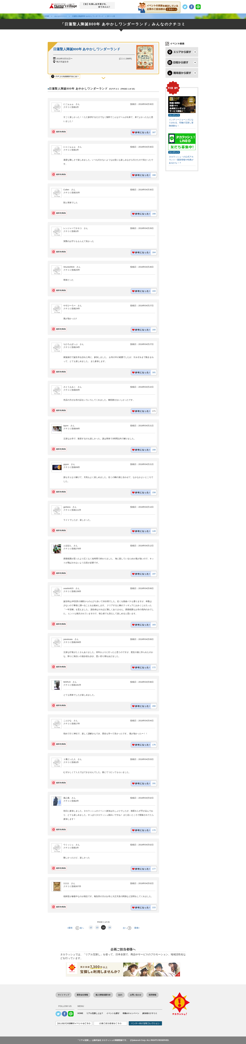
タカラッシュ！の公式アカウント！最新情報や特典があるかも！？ (181, 160)
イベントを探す (113, 1013)
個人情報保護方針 (103, 995)
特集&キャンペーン (131, 1013)
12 (91, 927)
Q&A (120, 995)
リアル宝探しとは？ (94, 1013)
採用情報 (152, 995)
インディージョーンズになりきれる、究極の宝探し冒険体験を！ (181, 122)
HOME (80, 1013)
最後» (136, 928)
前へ (80, 928)
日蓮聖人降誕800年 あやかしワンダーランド (86, 49)
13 (97, 927)
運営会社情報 (82, 995)
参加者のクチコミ (149, 1013)
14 (103, 927)
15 (110, 927)
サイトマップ (63, 995)
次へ (127, 928)
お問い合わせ (135, 995)
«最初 (69, 928)
